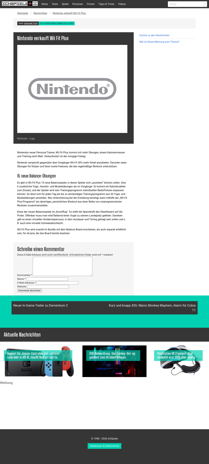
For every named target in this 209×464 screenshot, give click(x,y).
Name (21, 278)
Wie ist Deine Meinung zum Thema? (159, 41)
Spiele (65, 4)
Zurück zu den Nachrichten (154, 35)
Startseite (22, 13)
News (45, 4)
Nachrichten (40, 13)
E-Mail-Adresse (26, 282)
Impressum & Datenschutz (104, 445)
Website (21, 286)
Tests (55, 4)
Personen (77, 4)
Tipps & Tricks (106, 4)
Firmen (91, 4)
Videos (122, 4)
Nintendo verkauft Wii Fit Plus (69, 13)
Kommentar (24, 275)
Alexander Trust (30, 23)
